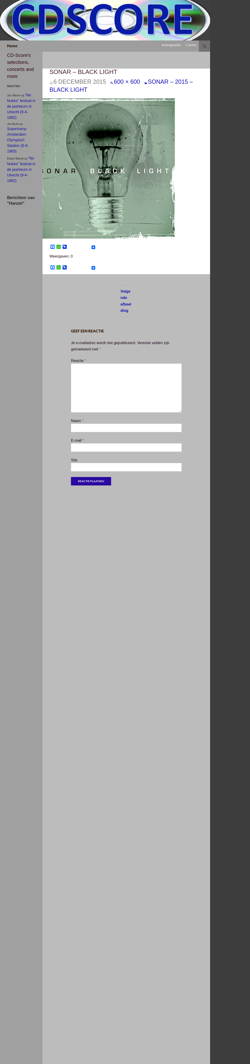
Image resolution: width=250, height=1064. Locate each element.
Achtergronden (171, 45)
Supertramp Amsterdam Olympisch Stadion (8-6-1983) (18, 140)
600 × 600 (127, 81)
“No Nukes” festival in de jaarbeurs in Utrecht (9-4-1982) (21, 106)
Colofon (191, 45)
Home (12, 46)
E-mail (77, 440)
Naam (77, 421)
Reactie (78, 361)
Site (74, 460)
